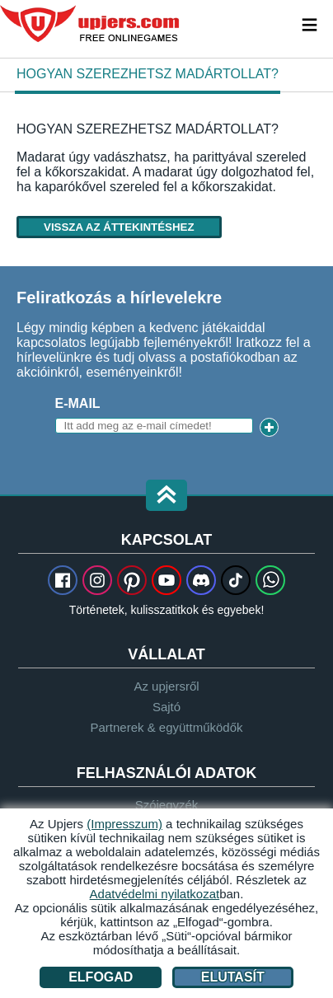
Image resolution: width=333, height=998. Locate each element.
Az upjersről (166, 686)
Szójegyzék (167, 805)
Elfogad (100, 977)
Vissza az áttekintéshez (119, 227)
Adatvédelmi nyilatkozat (155, 894)
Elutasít (233, 977)
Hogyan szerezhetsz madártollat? (147, 74)
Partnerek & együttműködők (166, 727)
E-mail (78, 403)
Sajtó (166, 707)
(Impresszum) (124, 824)
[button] (166, 496)
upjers (90, 24)
